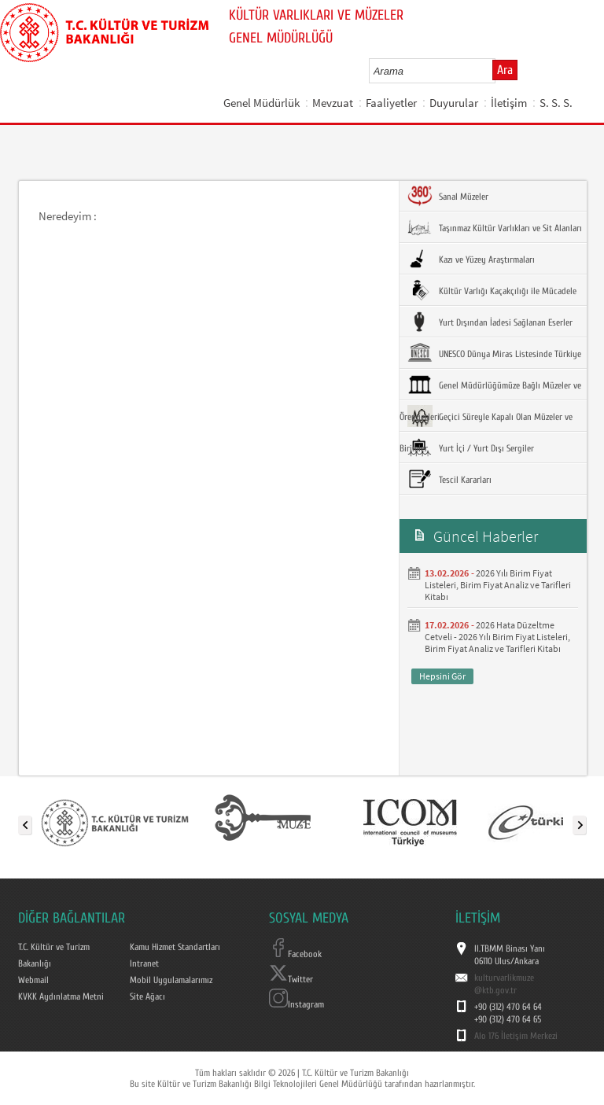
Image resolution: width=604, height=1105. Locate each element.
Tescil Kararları (449, 479)
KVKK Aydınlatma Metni (61, 996)
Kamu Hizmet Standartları (175, 946)
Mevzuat (332, 102)
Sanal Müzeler (447, 196)
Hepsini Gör (442, 676)
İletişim (509, 102)
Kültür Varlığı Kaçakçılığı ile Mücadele (491, 290)
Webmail (33, 979)
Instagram (296, 1004)
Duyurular (453, 102)
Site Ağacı (147, 996)
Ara (505, 70)
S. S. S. (556, 102)
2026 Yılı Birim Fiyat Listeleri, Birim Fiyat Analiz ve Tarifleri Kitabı (498, 584)
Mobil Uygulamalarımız (171, 979)
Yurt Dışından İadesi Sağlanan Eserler (490, 322)
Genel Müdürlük (261, 102)
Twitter (291, 979)
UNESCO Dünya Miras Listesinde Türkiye (494, 353)
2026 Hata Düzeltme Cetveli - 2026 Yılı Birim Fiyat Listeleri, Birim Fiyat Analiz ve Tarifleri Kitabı (497, 636)
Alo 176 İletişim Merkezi (516, 1035)
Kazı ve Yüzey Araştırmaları (471, 259)
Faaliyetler (391, 102)
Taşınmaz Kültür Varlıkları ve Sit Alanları (494, 227)
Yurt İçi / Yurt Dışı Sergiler (470, 447)
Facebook (295, 954)
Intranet (144, 963)
